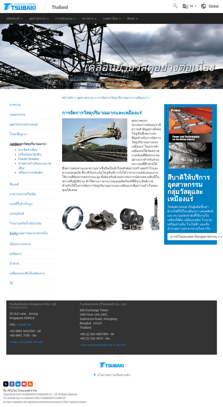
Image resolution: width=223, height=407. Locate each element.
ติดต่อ (132, 18)
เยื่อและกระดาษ (20, 244)
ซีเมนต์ (14, 184)
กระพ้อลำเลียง (27, 150)
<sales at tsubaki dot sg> (26, 342)
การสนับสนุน (65, 18)
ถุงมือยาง (15, 253)
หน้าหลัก (68, 97)
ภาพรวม (15, 104)
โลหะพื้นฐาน (18, 134)
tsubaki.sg (24, 324)
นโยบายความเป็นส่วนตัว (111, 375)
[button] (189, 6)
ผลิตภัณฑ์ (15, 18)
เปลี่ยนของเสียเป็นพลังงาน (27, 273)
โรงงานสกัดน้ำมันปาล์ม (25, 223)
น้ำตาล (14, 263)
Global (213, 6)
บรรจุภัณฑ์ (17, 213)
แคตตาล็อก (112, 18)
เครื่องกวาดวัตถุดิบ (30, 172)
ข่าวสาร (89, 18)
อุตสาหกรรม (39, 18)
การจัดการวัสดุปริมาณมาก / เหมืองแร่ (122, 97)
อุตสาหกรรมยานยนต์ (24, 124)
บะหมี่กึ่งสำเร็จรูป (21, 204)
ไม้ (11, 283)
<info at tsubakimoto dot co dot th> (103, 345)
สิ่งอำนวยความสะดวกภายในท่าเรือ (29, 233)
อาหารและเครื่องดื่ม (23, 194)
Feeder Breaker (28, 159)
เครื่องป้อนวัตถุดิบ (29, 154)
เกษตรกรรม (17, 114)
